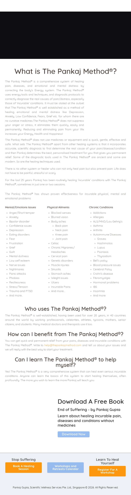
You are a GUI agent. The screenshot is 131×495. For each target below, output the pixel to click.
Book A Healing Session (23, 467)
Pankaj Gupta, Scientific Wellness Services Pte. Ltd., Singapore (49, 487)
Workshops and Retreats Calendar (66, 467)
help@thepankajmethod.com (62, 345)
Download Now (73, 434)
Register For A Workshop (108, 471)
